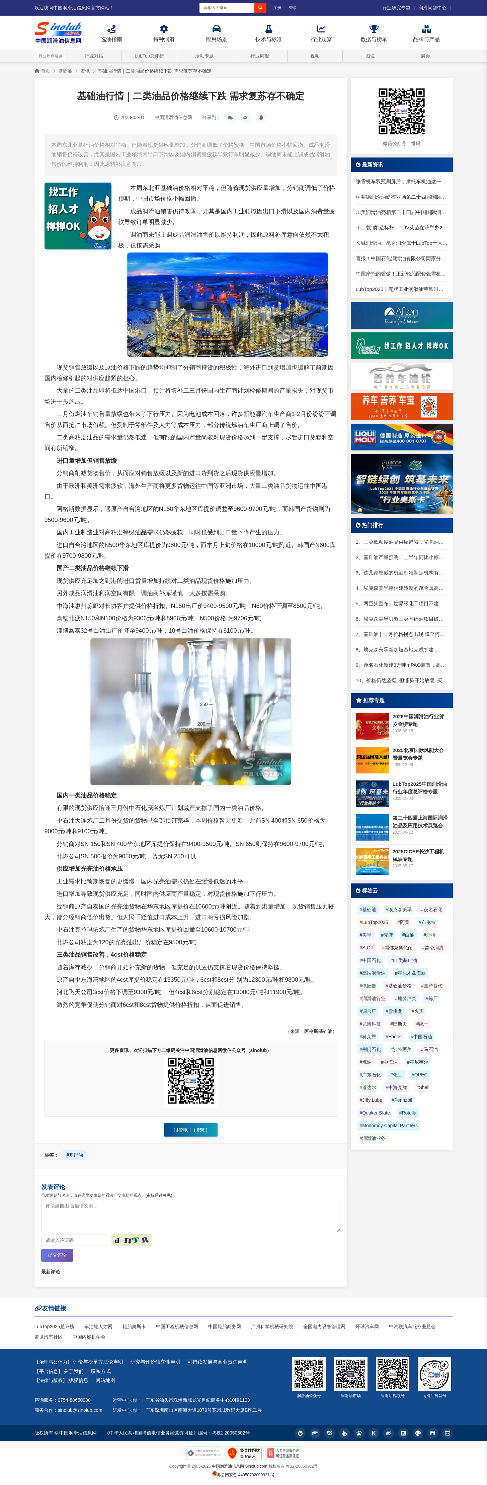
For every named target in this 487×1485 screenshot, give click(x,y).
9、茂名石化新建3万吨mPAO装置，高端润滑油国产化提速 (402, 665)
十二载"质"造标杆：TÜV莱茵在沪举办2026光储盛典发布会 (402, 227)
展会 (425, 56)
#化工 (396, 1074)
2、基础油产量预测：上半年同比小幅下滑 (402, 557)
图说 (370, 56)
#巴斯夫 (398, 1024)
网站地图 (105, 1380)
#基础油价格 (399, 985)
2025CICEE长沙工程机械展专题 (418, 855)
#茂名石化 (431, 909)
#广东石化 (370, 1074)
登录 (293, 7)
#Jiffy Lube (371, 1100)
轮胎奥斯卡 (134, 1327)
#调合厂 (368, 1011)
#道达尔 (368, 1087)
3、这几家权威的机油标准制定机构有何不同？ (402, 572)
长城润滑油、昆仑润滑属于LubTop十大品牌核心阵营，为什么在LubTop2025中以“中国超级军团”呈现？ (402, 243)
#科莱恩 (368, 1036)
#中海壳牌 (396, 1087)
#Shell (422, 1087)
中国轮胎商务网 (224, 1327)
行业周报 (259, 56)
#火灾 (418, 1011)
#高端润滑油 (373, 973)
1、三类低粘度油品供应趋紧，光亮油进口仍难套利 (402, 542)
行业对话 (94, 56)
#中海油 (389, 1062)
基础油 (65, 71)
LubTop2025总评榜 (54, 1327)
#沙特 (430, 935)
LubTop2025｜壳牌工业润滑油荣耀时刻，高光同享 (402, 289)
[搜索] (260, 8)
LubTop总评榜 (149, 56)
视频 (315, 56)
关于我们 (74, 1371)
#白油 (408, 935)
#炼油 (366, 1062)
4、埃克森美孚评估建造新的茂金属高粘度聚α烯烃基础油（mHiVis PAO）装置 (402, 588)
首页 (42, 71)
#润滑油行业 (373, 998)
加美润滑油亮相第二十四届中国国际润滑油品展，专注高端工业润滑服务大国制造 (402, 212)
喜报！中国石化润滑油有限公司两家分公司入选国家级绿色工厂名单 (402, 258)
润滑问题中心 (432, 7)
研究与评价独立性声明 (155, 1362)
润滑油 (151, 211)
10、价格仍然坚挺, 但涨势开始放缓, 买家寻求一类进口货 (402, 680)
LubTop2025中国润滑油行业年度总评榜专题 (420, 787)
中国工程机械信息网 (177, 1327)
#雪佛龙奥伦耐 (397, 947)
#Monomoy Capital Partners (389, 1125)
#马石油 (429, 1049)
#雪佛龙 (394, 1011)
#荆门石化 (370, 1049)
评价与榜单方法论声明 (98, 1362)
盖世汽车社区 (48, 1337)
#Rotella (407, 1113)
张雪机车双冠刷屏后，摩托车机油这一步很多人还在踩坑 (402, 181)
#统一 (422, 1024)
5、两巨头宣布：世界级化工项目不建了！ (402, 603)
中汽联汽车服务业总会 (412, 1327)
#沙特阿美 (401, 1049)
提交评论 (57, 1255)
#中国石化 (370, 960)
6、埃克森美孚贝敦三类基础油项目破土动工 (402, 619)
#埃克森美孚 (399, 909)
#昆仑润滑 (432, 947)
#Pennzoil (402, 1100)
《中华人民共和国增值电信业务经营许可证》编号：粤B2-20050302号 (177, 1433)
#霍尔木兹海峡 (410, 973)
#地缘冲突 (405, 998)
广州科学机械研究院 (272, 1327)
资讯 (85, 71)
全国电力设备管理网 (324, 1327)
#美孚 (366, 935)
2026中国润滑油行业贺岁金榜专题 (418, 720)
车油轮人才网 (98, 1327)
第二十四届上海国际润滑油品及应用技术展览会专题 (420, 822)
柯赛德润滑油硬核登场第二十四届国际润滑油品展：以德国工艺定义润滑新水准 (402, 197)
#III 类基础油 (403, 960)
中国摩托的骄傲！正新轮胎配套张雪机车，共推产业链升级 (402, 274)
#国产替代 (431, 985)
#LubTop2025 (374, 922)
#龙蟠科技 (370, 1024)
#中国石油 (421, 1036)
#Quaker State (375, 1113)
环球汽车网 (367, 1327)
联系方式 (101, 1371)
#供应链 (368, 985)
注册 (277, 7)
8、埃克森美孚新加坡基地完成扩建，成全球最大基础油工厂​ (402, 649)
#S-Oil (366, 947)
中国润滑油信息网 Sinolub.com (239, 1466)
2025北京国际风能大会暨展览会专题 (418, 754)
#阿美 (403, 922)
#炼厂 (432, 998)
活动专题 (204, 56)
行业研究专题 (396, 7)
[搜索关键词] (226, 8)
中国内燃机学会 (89, 1337)
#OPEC (419, 1074)
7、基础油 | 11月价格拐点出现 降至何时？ (402, 634)
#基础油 (74, 1155)
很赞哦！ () (190, 1130)
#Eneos (393, 1036)
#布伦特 (427, 922)
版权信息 (78, 1380)
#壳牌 (387, 935)
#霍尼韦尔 (417, 1062)
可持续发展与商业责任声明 (217, 1362)
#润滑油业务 (373, 1138)
